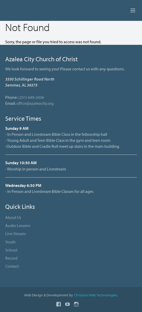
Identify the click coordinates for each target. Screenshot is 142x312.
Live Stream (15, 233)
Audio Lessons (17, 225)
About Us (13, 217)
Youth (10, 241)
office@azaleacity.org (35, 103)
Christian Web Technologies (95, 294)
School (11, 250)
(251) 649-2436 (31, 97)
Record (11, 258)
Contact (12, 266)
